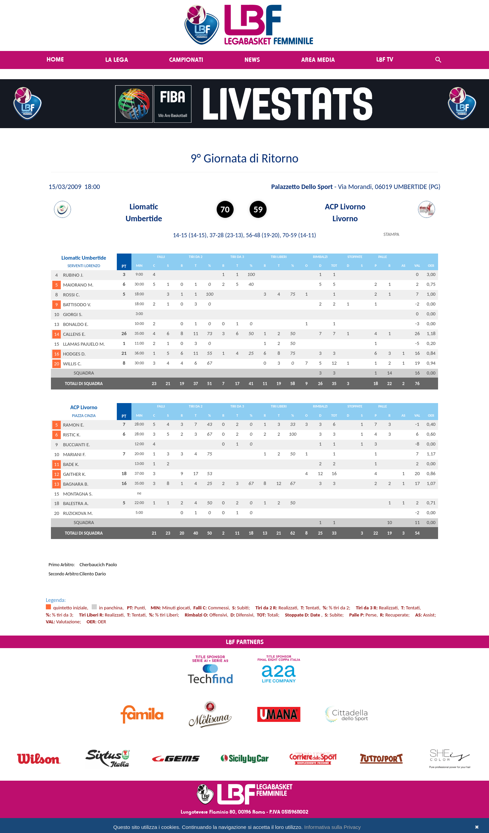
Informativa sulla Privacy (332, 827)
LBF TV (384, 59)
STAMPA (391, 234)
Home (55, 59)
